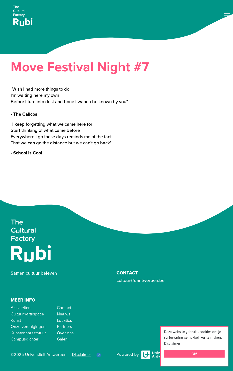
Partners (64, 326)
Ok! (194, 353)
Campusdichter (24, 339)
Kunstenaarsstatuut (28, 332)
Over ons (65, 332)
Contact (64, 307)
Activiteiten (20, 307)
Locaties (64, 320)
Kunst (16, 320)
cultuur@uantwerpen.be (140, 280)
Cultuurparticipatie (27, 314)
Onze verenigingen (28, 326)
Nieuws (64, 314)
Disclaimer (172, 343)
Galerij (62, 339)
